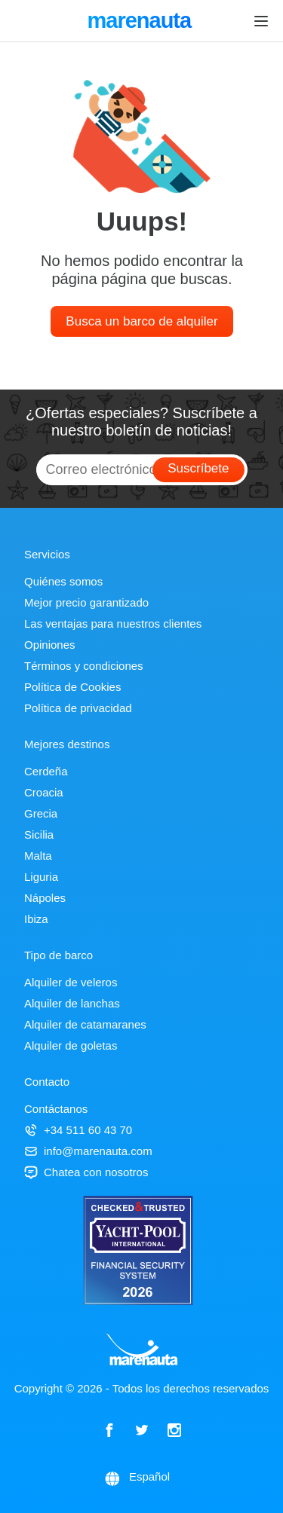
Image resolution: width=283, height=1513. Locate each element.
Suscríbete (198, 468)
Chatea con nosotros (86, 1172)
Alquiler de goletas (70, 1045)
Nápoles (45, 897)
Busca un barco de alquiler (141, 321)
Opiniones (49, 644)
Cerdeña (46, 771)
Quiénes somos (63, 581)
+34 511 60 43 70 (78, 1129)
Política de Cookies (72, 686)
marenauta (141, 22)
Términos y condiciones (83, 665)
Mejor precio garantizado (86, 602)
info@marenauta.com (88, 1151)
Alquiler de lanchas (72, 1003)
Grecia (40, 813)
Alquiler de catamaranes (85, 1024)
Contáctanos (56, 1108)
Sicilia (39, 834)
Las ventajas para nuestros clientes (112, 623)
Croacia (43, 792)
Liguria (41, 876)
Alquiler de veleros (70, 982)
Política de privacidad (78, 707)
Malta (38, 855)
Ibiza (36, 918)
